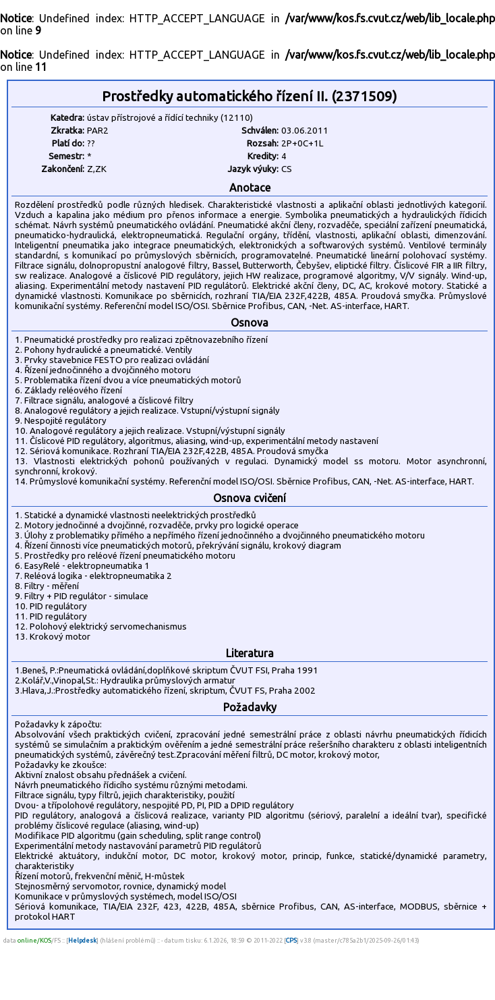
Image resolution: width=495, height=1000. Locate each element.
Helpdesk (82, 940)
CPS (291, 940)
